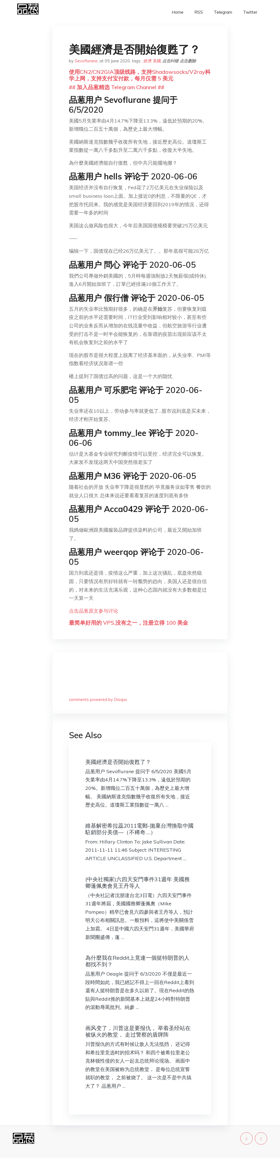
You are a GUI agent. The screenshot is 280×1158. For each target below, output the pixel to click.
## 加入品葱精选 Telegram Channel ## (116, 87)
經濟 (148, 60)
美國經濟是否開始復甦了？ (118, 761)
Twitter (250, 12)
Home (177, 12)
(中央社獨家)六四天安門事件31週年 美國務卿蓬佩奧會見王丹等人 (137, 882)
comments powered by (98, 699)
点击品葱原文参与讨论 (93, 611)
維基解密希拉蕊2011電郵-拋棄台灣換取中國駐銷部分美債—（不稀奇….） (139, 829)
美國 (157, 60)
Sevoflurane (86, 60)
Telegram (223, 12)
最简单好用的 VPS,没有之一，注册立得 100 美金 (128, 622)
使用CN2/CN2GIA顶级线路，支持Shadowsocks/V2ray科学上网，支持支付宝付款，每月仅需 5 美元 (140, 75)
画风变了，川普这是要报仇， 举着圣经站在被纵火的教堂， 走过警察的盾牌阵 (138, 1031)
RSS (198, 12)
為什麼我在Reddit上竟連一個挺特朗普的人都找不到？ (137, 961)
